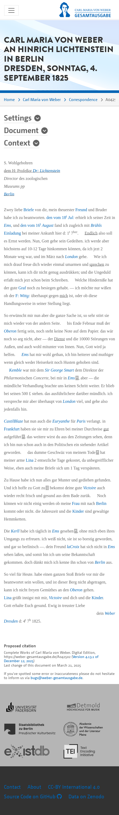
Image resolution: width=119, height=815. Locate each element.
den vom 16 (37, 225)
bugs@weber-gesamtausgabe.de (56, 677)
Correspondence (83, 99)
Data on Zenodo (86, 796)
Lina (29, 460)
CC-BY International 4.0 (74, 786)
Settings (18, 117)
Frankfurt (11, 429)
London (71, 256)
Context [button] (17, 142)
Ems (7, 225)
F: (22, 295)
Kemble (15, 370)
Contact (12, 786)
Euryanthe (61, 421)
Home (9, 99)
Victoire (89, 488)
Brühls (96, 225)
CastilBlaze (13, 421)
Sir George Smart (59, 370)
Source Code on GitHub (33, 796)
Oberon (10, 331)
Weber (110, 613)
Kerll (15, 531)
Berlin (9, 194)
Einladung (12, 233)
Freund (81, 210)
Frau (76, 503)
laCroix (73, 546)
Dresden (11, 621)
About (34, 786)
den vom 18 (60, 217)
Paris (81, 421)
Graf (22, 288)
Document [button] (21, 130)
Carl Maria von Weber (42, 99)
